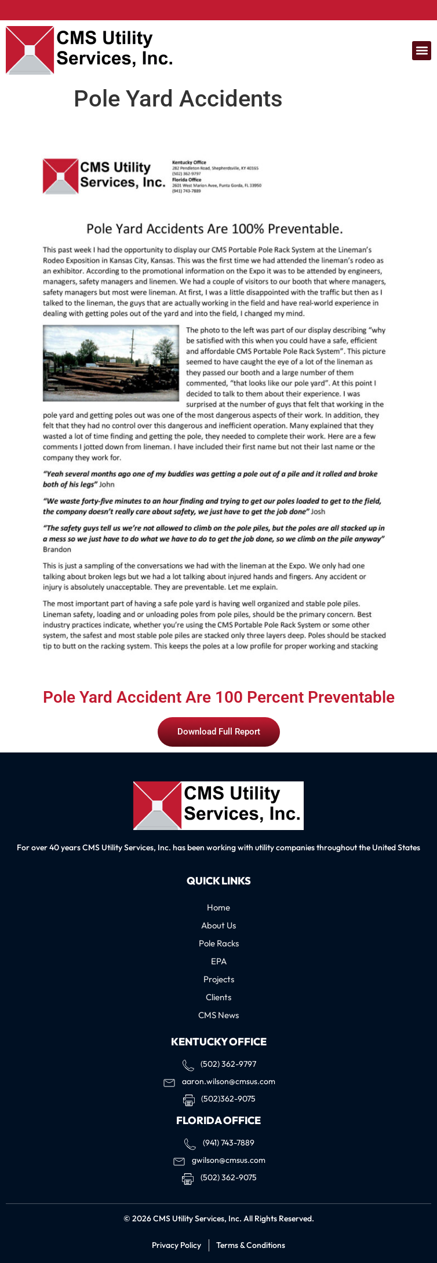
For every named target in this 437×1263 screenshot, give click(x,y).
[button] (421, 50)
